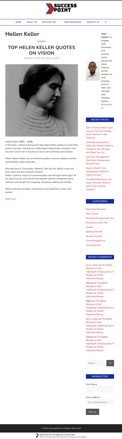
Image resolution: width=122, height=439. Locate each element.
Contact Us (93, 22)
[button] (105, 22)
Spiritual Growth (94, 231)
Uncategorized (93, 245)
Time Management (95, 240)
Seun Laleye (92, 264)
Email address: (93, 397)
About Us (32, 22)
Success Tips (52, 22)
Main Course (92, 213)
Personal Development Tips (100, 218)
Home (18, 22)
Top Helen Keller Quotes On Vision (41, 50)
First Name (91, 384)
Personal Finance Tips (97, 222)
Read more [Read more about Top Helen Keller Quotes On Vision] (10, 198)
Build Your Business (96, 209)
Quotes (41, 41)
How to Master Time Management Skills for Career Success (97, 171)
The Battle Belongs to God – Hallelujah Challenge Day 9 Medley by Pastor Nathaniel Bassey (100, 271)
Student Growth (94, 236)
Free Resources (73, 22)
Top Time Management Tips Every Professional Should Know (98, 160)
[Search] (110, 363)
